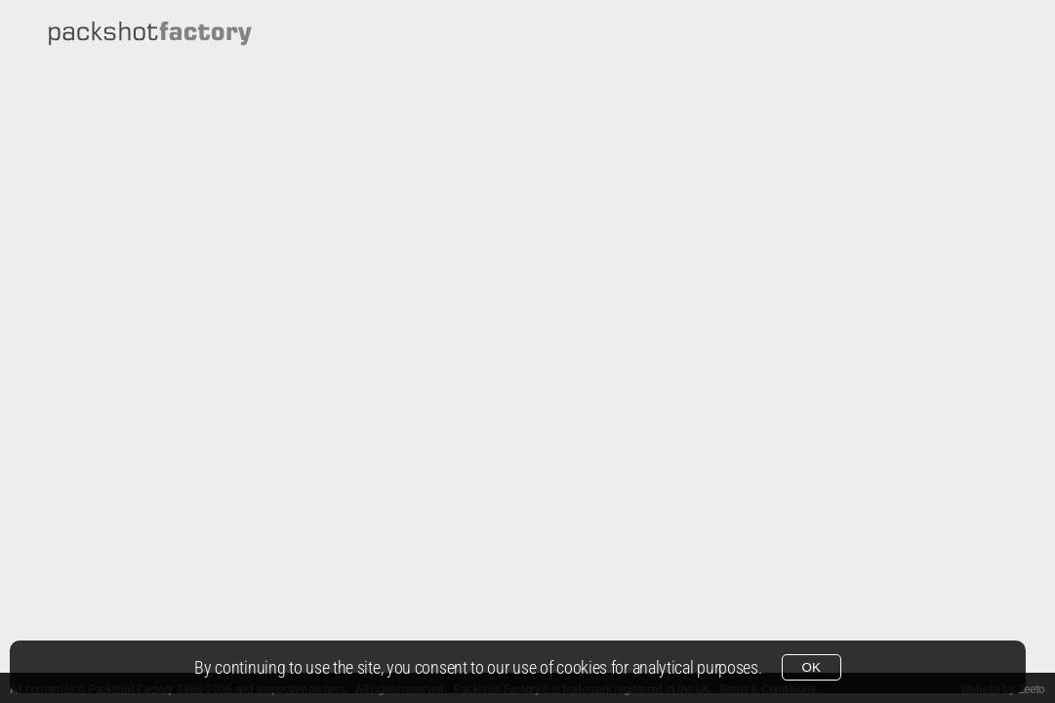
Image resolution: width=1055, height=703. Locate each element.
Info (986, 33)
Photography (805, 33)
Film (917, 33)
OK (811, 667)
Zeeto (1032, 689)
